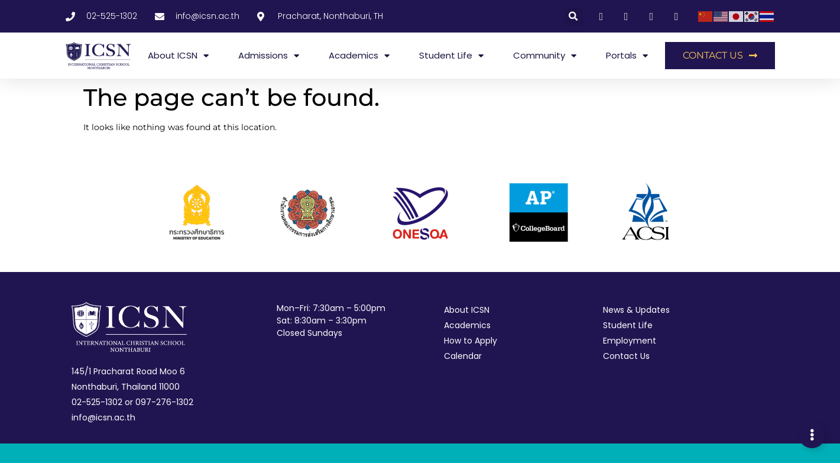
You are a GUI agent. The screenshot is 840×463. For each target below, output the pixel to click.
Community (544, 56)
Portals (627, 56)
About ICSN (178, 56)
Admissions (268, 56)
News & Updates (636, 310)
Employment (629, 341)
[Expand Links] (812, 435)
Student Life (451, 56)
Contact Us (626, 356)
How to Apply (470, 341)
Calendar (463, 356)
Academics (359, 56)
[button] (574, 16)
